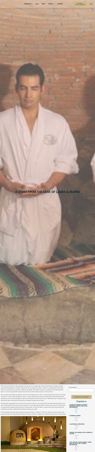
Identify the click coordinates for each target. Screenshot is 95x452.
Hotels (51, 4)
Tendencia (28, 4)
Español (60, 4)
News (43, 4)
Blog (37, 4)
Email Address (73, 387)
